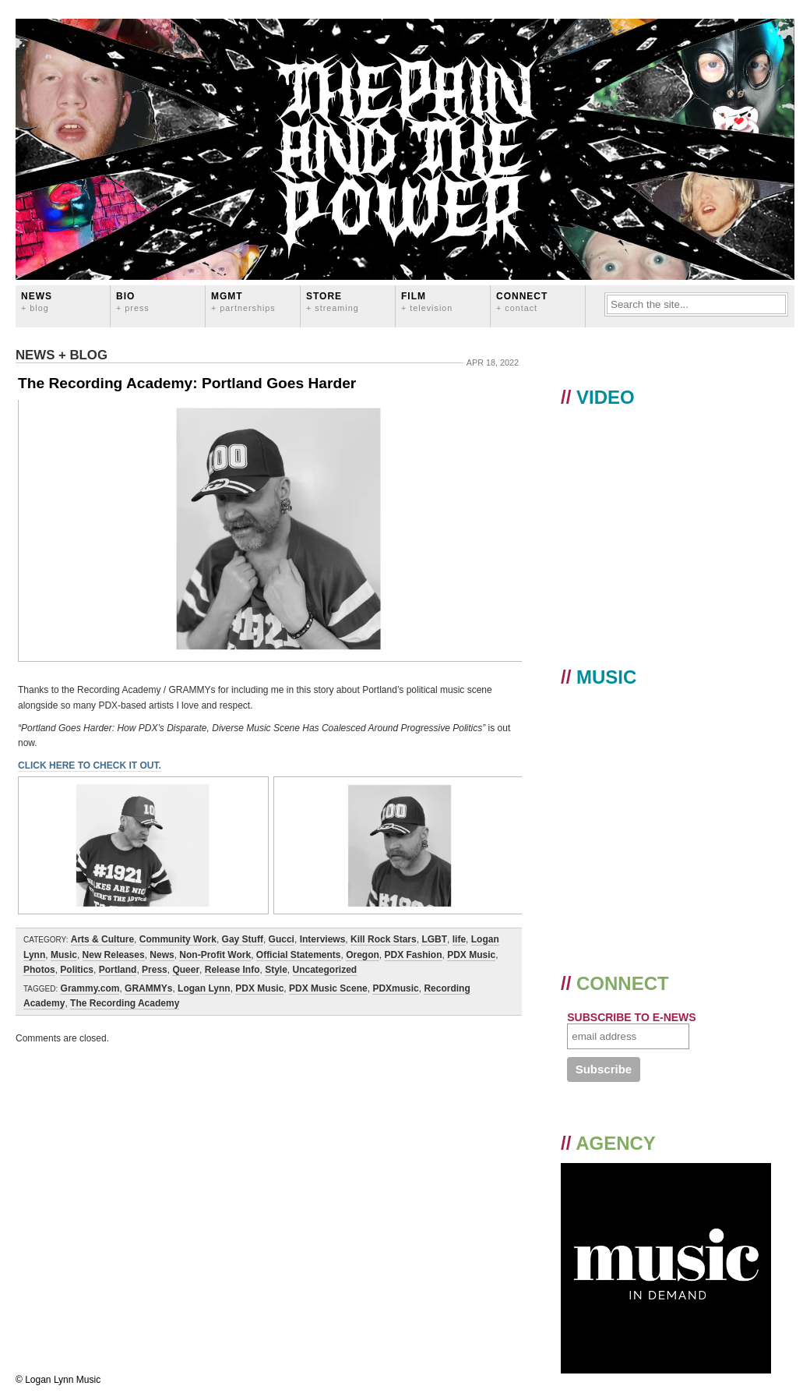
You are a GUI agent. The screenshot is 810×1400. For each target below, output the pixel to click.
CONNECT (522, 301)
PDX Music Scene (328, 988)
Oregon (362, 954)
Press (154, 969)
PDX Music (471, 954)
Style (276, 969)
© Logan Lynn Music (58, 1379)
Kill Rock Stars (383, 939)
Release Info (232, 969)
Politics (76, 969)
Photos (39, 969)
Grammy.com (90, 988)
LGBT (434, 939)
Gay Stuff (242, 939)
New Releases (114, 954)
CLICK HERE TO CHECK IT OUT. (89, 765)
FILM (427, 301)
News (36, 301)
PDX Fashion (413, 954)
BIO (133, 301)
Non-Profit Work (215, 954)
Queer (185, 969)
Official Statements (298, 954)
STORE (332, 301)
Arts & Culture (102, 939)
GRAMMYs (148, 988)
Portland (118, 969)
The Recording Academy (124, 1003)
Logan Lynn (204, 988)
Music (64, 954)
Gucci (281, 939)
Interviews (323, 939)
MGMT (243, 301)
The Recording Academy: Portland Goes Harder (187, 383)
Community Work (178, 939)
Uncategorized (325, 969)
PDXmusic (395, 988)
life (459, 939)
